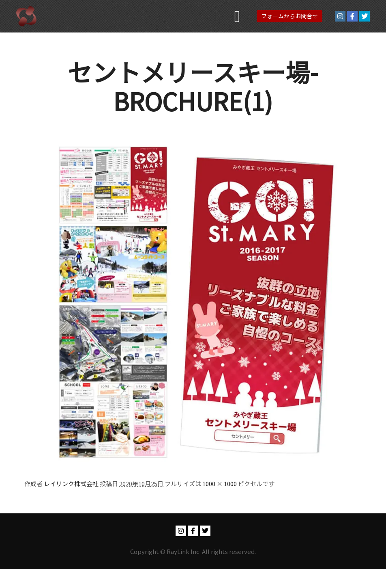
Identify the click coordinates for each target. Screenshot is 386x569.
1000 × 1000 (219, 483)
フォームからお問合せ (289, 16)
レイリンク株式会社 (71, 483)
